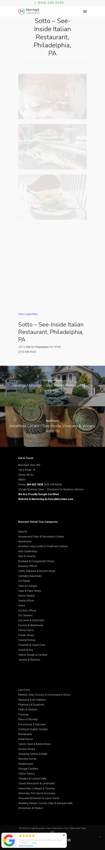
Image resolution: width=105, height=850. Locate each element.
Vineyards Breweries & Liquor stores (39, 798)
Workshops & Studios (30, 808)
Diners (21, 605)
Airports (22, 531)
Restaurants (25, 734)
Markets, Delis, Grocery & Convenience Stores (44, 694)
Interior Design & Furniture (32, 654)
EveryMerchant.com (60, 499)
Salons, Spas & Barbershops (34, 744)
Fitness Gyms (26, 630)
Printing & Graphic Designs (33, 729)
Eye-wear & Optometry (31, 620)
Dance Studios (26, 595)
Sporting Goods (27, 758)
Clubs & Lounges (27, 585)
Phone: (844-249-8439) (40, 484)
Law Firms (24, 689)
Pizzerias (23, 714)
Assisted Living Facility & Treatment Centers (43, 546)
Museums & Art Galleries (32, 699)
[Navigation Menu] (85, 11)
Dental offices (26, 600)
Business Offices (27, 566)
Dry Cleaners (25, 615)
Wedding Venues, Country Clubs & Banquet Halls (45, 803)
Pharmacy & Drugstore (31, 704)
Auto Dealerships (28, 551)
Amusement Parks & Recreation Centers (41, 536)
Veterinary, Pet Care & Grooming (36, 793)
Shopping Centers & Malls (32, 753)
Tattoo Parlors (26, 773)
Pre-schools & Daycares (32, 724)
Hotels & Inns (25, 649)
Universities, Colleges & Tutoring (36, 788)
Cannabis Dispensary (30, 576)
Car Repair (24, 580)
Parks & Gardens (27, 709)
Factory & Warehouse (30, 625)
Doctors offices (27, 610)
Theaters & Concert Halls (32, 778)
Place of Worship (28, 719)
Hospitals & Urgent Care (31, 644)
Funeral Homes (27, 640)
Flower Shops (26, 635)
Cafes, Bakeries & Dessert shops (36, 571)
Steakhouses (25, 763)
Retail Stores (25, 739)
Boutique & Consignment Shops (36, 561)
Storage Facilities (28, 768)
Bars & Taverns (26, 556)
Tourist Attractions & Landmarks (36, 783)
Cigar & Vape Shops (29, 590)
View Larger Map (28, 314)
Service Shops (26, 749)
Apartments (25, 541)
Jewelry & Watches (29, 659)
